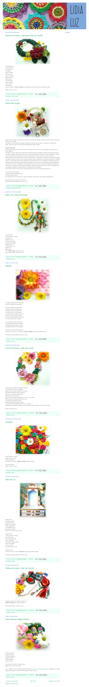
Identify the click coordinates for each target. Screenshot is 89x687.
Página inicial (33, 681)
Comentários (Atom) (14, 683)
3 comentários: (31, 338)
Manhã (8, 266)
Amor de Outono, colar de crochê (19, 348)
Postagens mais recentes (12, 681)
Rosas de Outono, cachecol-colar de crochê (24, 35)
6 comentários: (31, 470)
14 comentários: (31, 412)
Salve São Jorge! (12, 103)
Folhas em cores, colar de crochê (19, 568)
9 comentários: (31, 93)
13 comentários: (31, 674)
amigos (13, 676)
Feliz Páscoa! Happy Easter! (17, 619)
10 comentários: (31, 610)
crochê (16, 96)
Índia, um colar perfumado (16, 195)
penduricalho (18, 187)
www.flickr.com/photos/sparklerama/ (40, 669)
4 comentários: (31, 185)
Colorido (9, 422)
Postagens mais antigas (54, 681)
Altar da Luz (10, 479)
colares (13, 96)
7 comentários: (31, 256)
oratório (13, 187)
